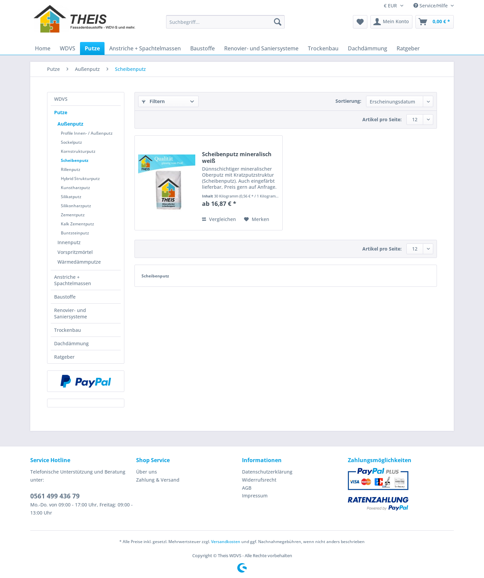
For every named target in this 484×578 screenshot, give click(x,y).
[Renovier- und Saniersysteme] (261, 48)
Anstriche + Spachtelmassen (72, 280)
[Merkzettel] (360, 22)
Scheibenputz (74, 160)
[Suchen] (278, 22)
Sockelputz (71, 142)
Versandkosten (225, 541)
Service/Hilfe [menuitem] (431, 5)
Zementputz (73, 215)
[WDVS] (67, 48)
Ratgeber (64, 357)
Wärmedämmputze (79, 262)
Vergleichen (219, 219)
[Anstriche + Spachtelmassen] (145, 48)
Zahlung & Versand (157, 480)
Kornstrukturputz (78, 151)
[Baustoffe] (202, 48)
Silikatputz (71, 196)
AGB (246, 488)
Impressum (255, 495)
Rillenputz (70, 169)
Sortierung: (348, 101)
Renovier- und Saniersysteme (70, 313)
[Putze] (92, 48)
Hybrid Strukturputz (80, 178)
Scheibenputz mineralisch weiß (237, 157)
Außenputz (70, 124)
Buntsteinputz (75, 233)
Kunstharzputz (75, 187)
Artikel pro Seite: (382, 119)
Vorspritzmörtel (75, 252)
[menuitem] (225, 25)
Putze (60, 112)
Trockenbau (67, 330)
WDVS (61, 99)
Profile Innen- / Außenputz (87, 133)
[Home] (42, 48)
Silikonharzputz (76, 206)
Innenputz (69, 242)
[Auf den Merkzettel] (256, 219)
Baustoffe (65, 297)
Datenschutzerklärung (267, 472)
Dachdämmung (71, 343)
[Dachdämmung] (367, 48)
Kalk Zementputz (77, 224)
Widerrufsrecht (259, 480)
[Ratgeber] (408, 48)
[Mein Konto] (391, 22)
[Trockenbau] (323, 48)
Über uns (146, 472)
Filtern (153, 101)
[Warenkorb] (434, 22)
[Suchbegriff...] (225, 22)
